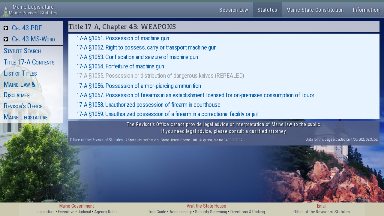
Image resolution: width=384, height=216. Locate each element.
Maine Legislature (26, 117)
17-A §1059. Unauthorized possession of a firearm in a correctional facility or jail (167, 114)
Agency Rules (106, 211)
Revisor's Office (23, 106)
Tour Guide (157, 211)
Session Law (233, 10)
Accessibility (181, 211)
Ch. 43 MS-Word (33, 39)
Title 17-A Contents (29, 62)
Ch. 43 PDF (27, 28)
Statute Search (22, 50)
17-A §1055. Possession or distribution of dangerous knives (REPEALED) (160, 75)
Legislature (45, 211)
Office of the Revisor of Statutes (96, 139)
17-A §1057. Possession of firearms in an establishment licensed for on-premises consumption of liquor (195, 95)
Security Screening (211, 211)
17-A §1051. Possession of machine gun (122, 38)
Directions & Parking (247, 211)
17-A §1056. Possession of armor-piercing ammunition (138, 85)
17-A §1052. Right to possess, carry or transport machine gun (146, 47)
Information (366, 10)
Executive (66, 211)
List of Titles (20, 73)
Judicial (84, 211)
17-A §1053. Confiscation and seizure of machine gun (137, 57)
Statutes (267, 10)
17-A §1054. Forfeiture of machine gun (120, 66)
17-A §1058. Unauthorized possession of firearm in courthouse (148, 104)
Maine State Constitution (315, 10)
